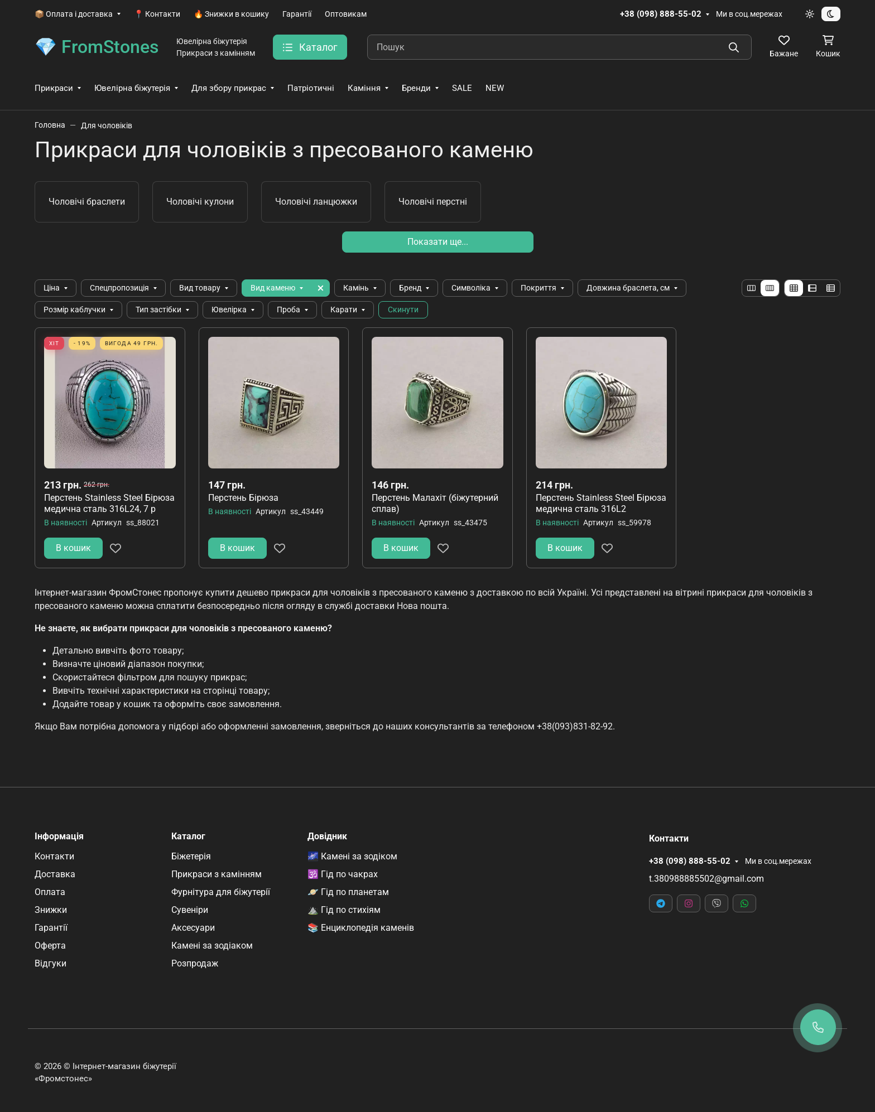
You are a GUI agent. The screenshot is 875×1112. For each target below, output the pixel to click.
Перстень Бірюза (243, 497)
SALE (462, 88)
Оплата (50, 892)
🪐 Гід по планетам (348, 892)
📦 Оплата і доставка (74, 13)
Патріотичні (310, 88)
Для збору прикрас (228, 88)
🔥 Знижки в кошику (231, 13)
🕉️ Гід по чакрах (342, 874)
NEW (494, 88)
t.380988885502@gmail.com (706, 878)
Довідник (327, 836)
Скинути (403, 309)
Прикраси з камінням (216, 874)
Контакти (54, 856)
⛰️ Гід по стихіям (344, 910)
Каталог (188, 836)
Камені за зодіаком (212, 945)
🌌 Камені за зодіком (352, 856)
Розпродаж (194, 963)
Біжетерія (191, 856)
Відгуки (50, 963)
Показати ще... (437, 241)
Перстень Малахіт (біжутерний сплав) (435, 503)
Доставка (55, 874)
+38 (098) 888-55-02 (660, 14)
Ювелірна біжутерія (132, 88)
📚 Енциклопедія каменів (360, 927)
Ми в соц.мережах (749, 13)
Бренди (416, 88)
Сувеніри (189, 910)
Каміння (364, 88)
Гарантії (296, 13)
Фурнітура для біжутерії (220, 892)
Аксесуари (193, 927)
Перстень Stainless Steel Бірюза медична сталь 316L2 (601, 503)
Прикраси (54, 88)
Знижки (51, 910)
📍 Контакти (157, 13)
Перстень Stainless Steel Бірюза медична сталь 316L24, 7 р (109, 503)
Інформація (59, 836)
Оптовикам (346, 13)
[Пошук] (559, 47)
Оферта (50, 945)
